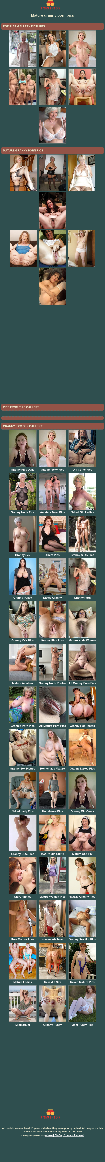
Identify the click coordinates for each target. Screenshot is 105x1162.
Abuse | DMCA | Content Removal (64, 1157)
